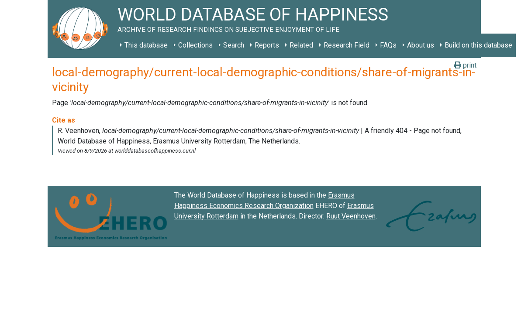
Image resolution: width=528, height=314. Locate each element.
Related (301, 45)
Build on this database (478, 45)
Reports (267, 45)
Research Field (346, 45)
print (465, 65)
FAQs (388, 45)
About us (420, 45)
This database (146, 45)
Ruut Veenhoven (351, 216)
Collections (195, 45)
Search (233, 45)
